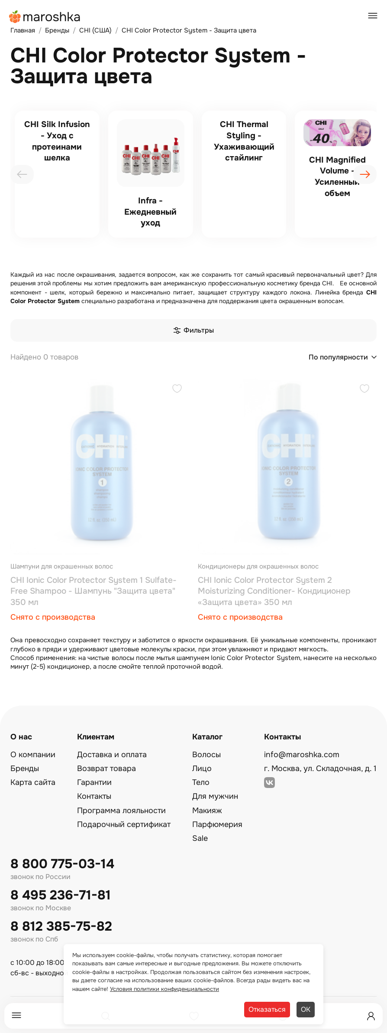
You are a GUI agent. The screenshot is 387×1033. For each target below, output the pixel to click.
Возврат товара (106, 768)
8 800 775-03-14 (62, 864)
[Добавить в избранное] (177, 389)
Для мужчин (215, 796)
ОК (305, 1009)
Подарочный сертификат (124, 824)
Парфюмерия (217, 824)
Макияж (207, 810)
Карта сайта (32, 782)
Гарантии (94, 782)
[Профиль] (371, 1016)
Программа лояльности (121, 810)
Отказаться (267, 1009)
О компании (32, 754)
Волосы (206, 754)
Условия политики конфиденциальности (164, 989)
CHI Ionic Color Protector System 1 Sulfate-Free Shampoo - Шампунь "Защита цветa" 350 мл (93, 591)
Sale (200, 838)
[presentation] (22, 174)
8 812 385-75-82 (61, 926)
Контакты (94, 796)
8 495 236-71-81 (60, 895)
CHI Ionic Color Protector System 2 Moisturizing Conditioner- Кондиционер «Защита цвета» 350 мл (274, 591)
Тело (201, 782)
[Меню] (16, 1016)
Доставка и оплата (112, 754)
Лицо (202, 768)
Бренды (24, 768)
